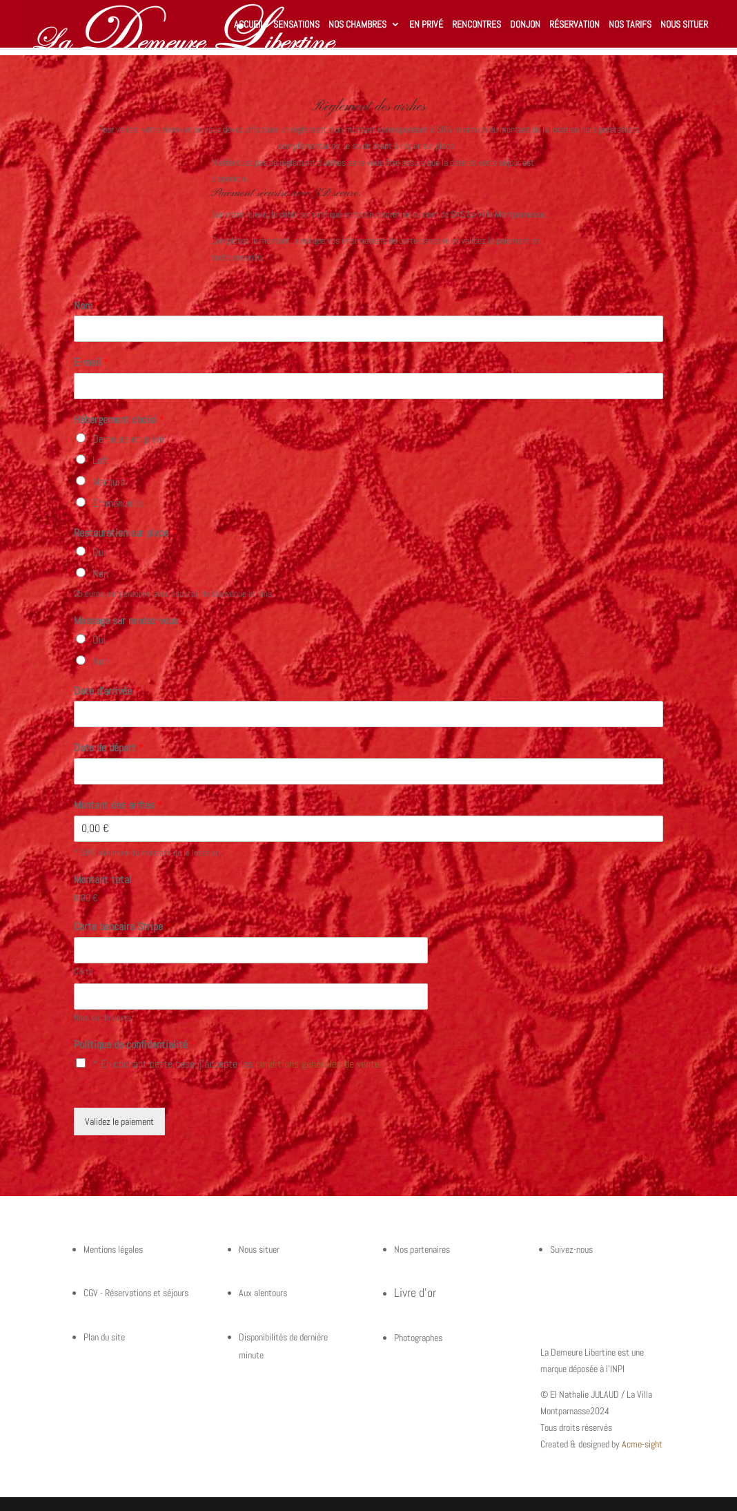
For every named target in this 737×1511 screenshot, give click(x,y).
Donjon (525, 24)
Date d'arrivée (107, 691)
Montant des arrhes (118, 805)
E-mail (91, 362)
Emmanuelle (117, 503)
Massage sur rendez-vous (130, 621)
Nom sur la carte (102, 1017)
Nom (87, 306)
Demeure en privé (128, 439)
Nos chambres (357, 24)
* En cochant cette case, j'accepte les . (237, 1064)
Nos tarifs (630, 24)
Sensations (296, 24)
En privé (426, 24)
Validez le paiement (119, 1121)
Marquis (108, 481)
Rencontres (476, 24)
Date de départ (109, 748)
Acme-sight (642, 1444)
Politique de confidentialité (135, 1045)
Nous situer (684, 24)
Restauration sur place (125, 533)
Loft (101, 460)
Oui (99, 552)
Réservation (574, 24)
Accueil (249, 24)
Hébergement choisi (119, 420)
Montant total (103, 880)
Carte (83, 971)
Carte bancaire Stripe (122, 927)
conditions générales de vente (317, 1064)
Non (100, 573)
